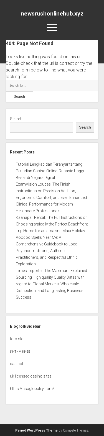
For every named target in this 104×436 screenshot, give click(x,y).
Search (16, 119)
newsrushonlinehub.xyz (52, 13)
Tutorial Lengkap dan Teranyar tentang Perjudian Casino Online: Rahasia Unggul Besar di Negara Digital (51, 171)
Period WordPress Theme (36, 430)
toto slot (17, 339)
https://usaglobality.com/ (32, 388)
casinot (16, 363)
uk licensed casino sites (31, 376)
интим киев (20, 351)
